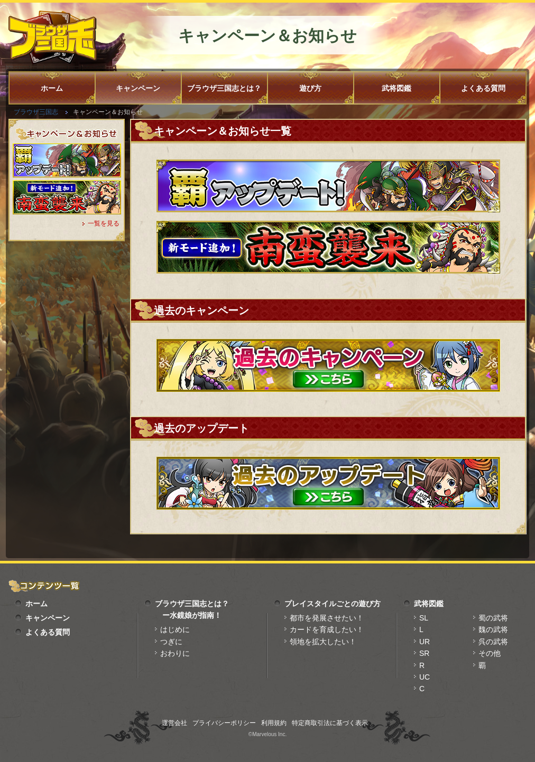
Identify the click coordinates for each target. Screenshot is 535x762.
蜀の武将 (493, 618)
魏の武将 (493, 629)
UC (424, 677)
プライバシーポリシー (224, 723)
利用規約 (274, 723)
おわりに (175, 653)
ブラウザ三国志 (36, 112)
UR (424, 641)
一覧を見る (103, 223)
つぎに (171, 641)
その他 (489, 653)
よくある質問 (483, 88)
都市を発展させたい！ (327, 618)
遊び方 (310, 88)
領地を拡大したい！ (323, 641)
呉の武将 (493, 641)
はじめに (175, 629)
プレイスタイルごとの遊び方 (332, 603)
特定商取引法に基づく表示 (330, 723)
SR (424, 653)
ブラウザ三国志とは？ (224, 88)
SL (423, 618)
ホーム (52, 88)
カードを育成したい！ (327, 629)
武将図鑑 (396, 88)
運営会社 (174, 723)
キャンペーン (138, 88)
